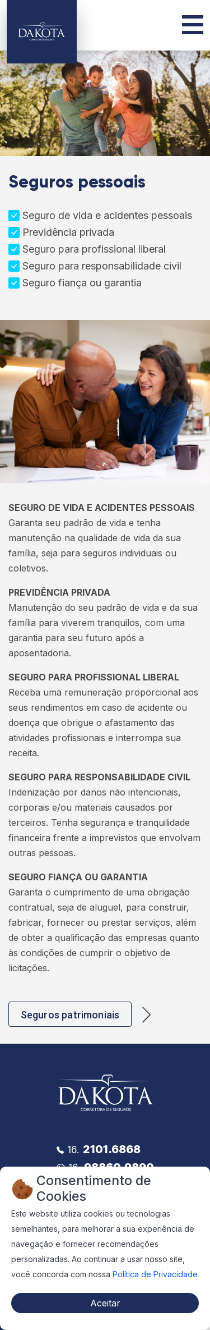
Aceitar (105, 1303)
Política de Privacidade (155, 1274)
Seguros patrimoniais (70, 1015)
